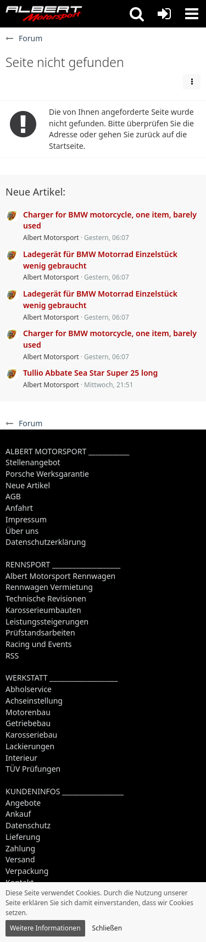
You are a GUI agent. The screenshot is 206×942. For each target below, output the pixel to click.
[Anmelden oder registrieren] (164, 14)
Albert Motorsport (51, 237)
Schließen (107, 928)
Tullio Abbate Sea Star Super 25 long (90, 372)
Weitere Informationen (45, 928)
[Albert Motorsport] (44, 14)
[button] (137, 14)
